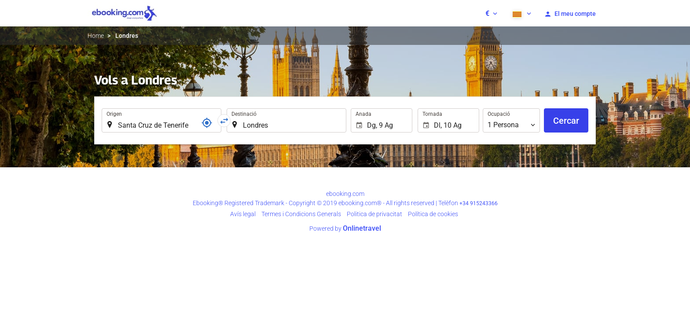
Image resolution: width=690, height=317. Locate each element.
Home (96, 35)
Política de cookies (433, 213)
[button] (491, 13)
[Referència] (207, 123)
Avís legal (243, 213)
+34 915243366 (478, 203)
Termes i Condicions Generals (301, 213)
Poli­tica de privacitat (374, 213)
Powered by (345, 228)
